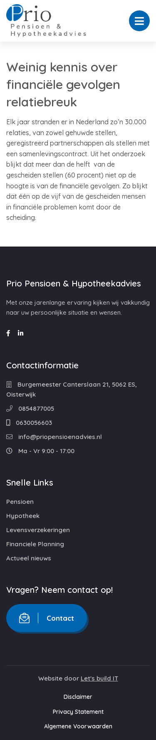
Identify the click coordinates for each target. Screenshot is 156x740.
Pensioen (20, 502)
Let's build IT (99, 678)
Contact (46, 618)
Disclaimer (78, 697)
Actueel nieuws (28, 558)
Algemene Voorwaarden (78, 726)
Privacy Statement (78, 711)
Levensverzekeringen (38, 530)
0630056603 (29, 423)
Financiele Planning (35, 544)
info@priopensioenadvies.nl (54, 437)
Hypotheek (23, 516)
